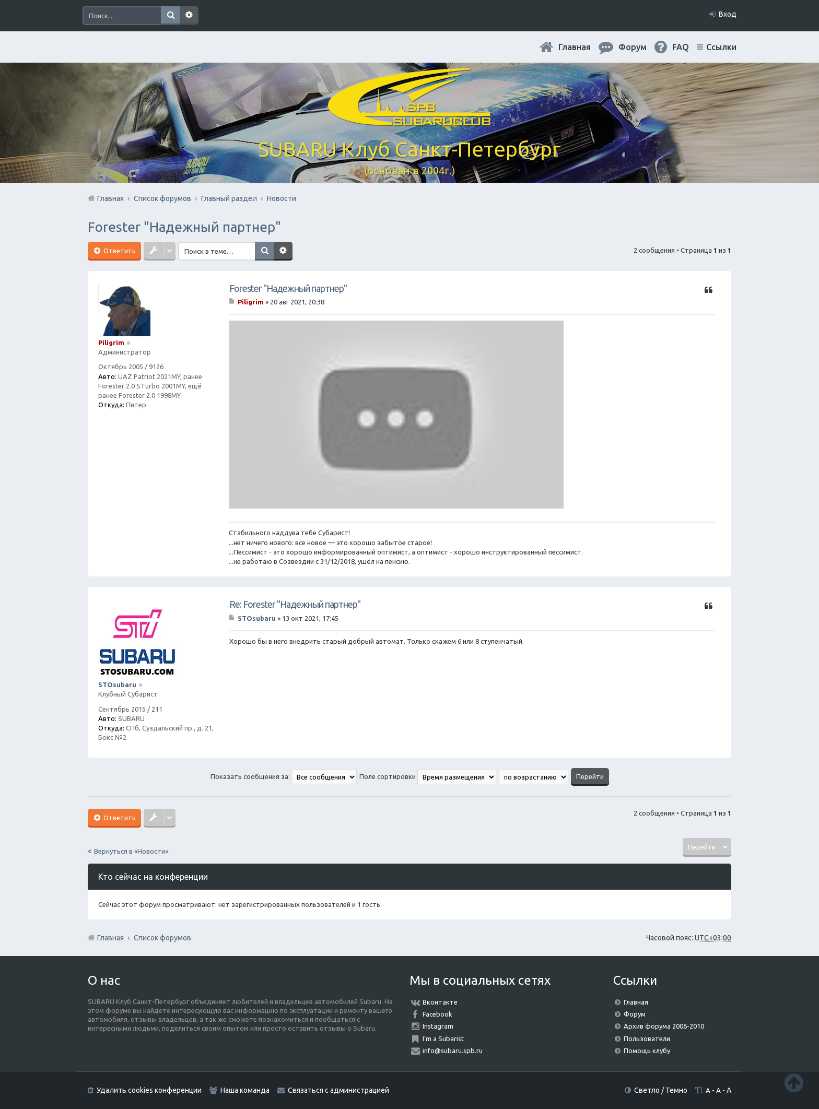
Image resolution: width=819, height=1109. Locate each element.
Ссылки (721, 47)
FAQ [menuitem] (680, 47)
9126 (156, 366)
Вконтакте (440, 1002)
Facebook (437, 1014)
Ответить (119, 250)
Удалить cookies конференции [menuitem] (149, 1090)
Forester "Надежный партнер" (184, 226)
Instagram (438, 1026)
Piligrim (111, 342)
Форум (635, 1014)
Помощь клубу (647, 1050)
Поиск (170, 15)
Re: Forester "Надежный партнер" (294, 604)
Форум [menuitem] (632, 47)
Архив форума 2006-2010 (664, 1026)
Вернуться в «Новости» (131, 851)
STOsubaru (117, 684)
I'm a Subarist (443, 1038)
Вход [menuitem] (727, 14)
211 (156, 709)
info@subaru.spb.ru (453, 1050)
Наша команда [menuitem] (245, 1090)
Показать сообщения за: (283, 776)
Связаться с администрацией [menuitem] (338, 1090)
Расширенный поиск (189, 15)
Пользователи (647, 1038)
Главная (574, 47)
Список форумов (162, 938)
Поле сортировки (427, 776)
